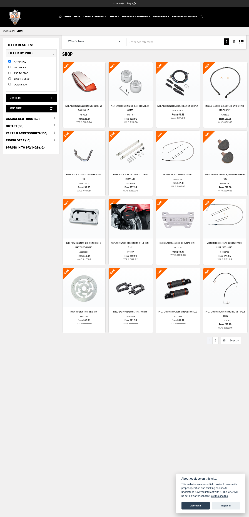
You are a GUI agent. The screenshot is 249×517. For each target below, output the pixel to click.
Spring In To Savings (184, 16)
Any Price (20, 61)
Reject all (226, 505)
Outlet (113, 16)
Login (131, 3)
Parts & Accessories (135, 16)
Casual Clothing (93, 16)
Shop (77, 16)
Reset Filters (31, 108)
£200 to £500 (21, 78)
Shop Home (31, 98)
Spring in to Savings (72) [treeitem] (25, 147)
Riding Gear (160, 16)
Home (67, 16)
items (118, 3)
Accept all (195, 505)
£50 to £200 (21, 73)
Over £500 (20, 84)
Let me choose (219, 496)
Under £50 (20, 67)
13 (224, 340)
